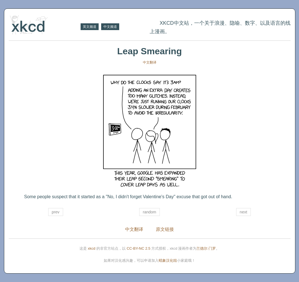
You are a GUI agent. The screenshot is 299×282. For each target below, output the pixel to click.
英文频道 (89, 27)
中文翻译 (149, 62)
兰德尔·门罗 (206, 248)
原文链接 (165, 229)
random (149, 212)
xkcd (92, 248)
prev (55, 212)
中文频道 (110, 27)
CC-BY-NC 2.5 (138, 248)
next (243, 212)
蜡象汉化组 (168, 260)
